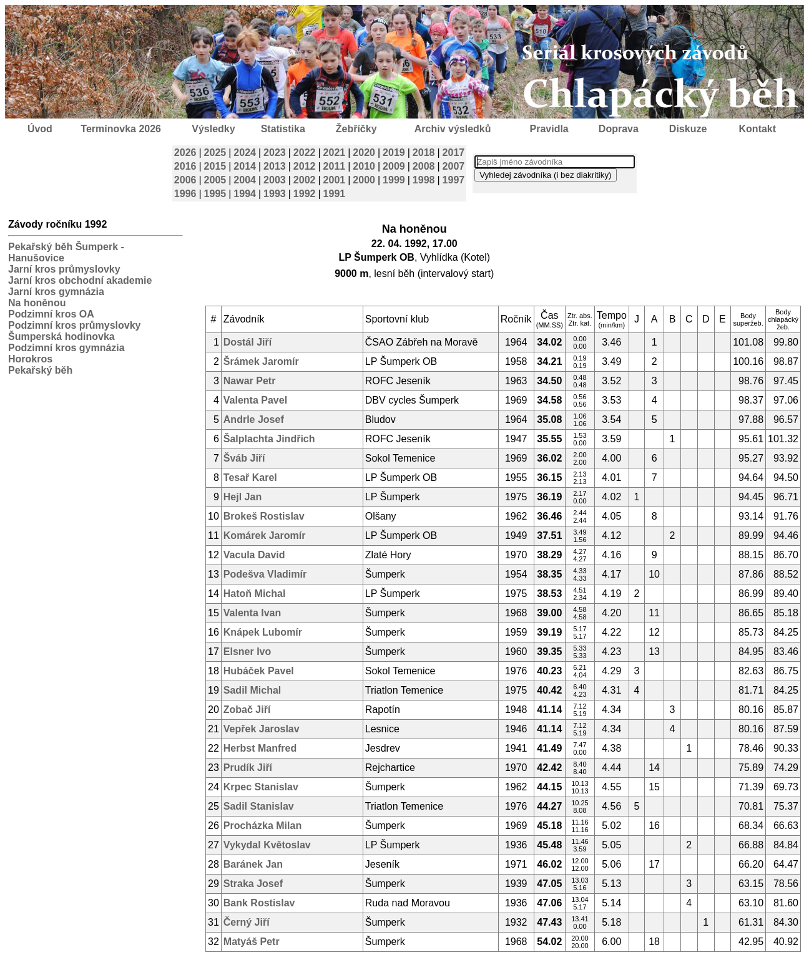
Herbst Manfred (260, 748)
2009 (394, 166)
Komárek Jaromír (264, 535)
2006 (185, 180)
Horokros (30, 359)
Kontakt (758, 129)
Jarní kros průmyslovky (64, 269)
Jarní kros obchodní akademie (80, 280)
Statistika (283, 129)
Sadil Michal (252, 690)
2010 (364, 166)
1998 (424, 180)
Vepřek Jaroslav (261, 729)
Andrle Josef (253, 419)
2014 (244, 166)
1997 (454, 180)
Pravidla (548, 129)
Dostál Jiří (247, 342)
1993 (274, 193)
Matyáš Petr (251, 941)
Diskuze (688, 129)
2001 (334, 180)
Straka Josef (253, 883)
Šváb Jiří (244, 458)
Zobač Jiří (247, 709)
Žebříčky (356, 129)
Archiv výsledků (452, 129)
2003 (274, 180)
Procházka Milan (262, 825)
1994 (244, 193)
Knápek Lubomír (262, 632)
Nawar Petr (249, 381)
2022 (304, 152)
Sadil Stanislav (258, 806)
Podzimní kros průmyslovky (74, 325)
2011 (334, 166)
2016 (185, 166)
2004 (244, 180)
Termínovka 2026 (121, 129)
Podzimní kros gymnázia (66, 347)
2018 (424, 152)
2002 (304, 180)
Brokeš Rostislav (264, 516)
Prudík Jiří (247, 767)
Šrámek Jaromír (261, 361)
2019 (394, 152)
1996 (185, 193)
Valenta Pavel (255, 400)
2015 (215, 166)
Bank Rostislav (259, 903)
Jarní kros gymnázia (56, 291)
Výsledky (213, 129)
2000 (364, 180)
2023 (274, 152)
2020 (364, 152)
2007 (454, 166)
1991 (334, 193)
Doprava (619, 129)
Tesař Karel (250, 477)
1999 (394, 180)
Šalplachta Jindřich (269, 439)
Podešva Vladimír (264, 574)
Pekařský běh (40, 370)
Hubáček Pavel (258, 671)
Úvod (39, 129)
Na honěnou (37, 303)
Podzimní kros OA (51, 314)
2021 (334, 152)
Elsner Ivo (247, 651)
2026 (185, 152)
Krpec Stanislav (260, 787)
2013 (274, 166)
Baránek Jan (253, 864)
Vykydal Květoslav (267, 845)
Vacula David (254, 555)
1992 (304, 193)
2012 (304, 166)
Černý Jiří (246, 922)
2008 (424, 166)
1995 (215, 193)
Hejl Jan (242, 497)
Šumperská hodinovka (61, 336)
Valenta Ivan (252, 613)
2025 (215, 152)
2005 (215, 180)
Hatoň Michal (254, 593)
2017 (454, 152)
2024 (244, 152)
